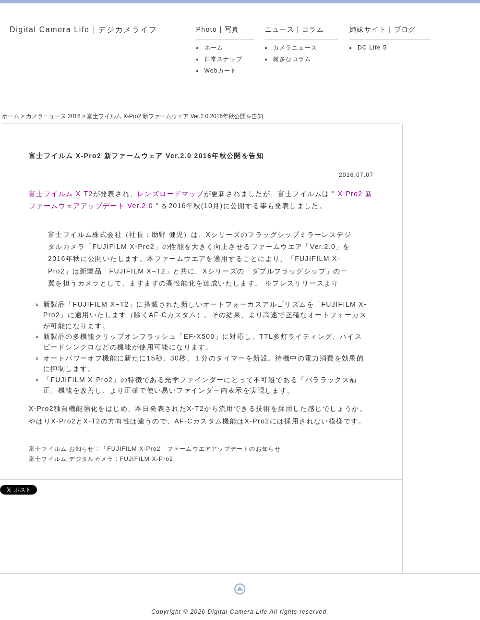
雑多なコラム (292, 59)
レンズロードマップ (170, 194)
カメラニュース (295, 47)
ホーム (214, 47)
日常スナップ (223, 59)
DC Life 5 (372, 47)
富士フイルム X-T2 (61, 194)
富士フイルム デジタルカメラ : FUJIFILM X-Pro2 (101, 459)
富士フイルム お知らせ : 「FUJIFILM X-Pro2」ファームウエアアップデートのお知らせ (155, 449)
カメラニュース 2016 (53, 116)
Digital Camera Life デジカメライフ (83, 29)
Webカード (220, 70)
